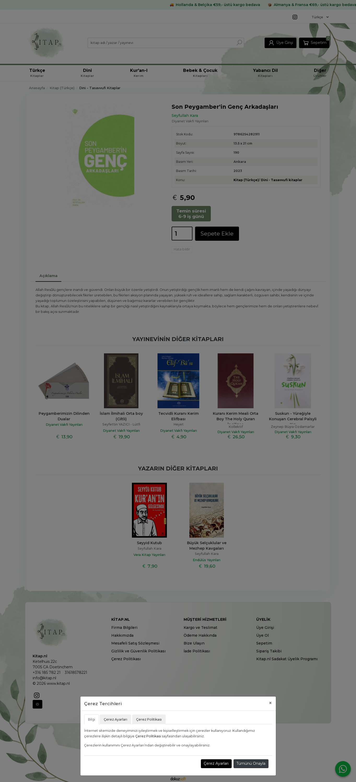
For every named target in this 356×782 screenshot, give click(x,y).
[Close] (270, 703)
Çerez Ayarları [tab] (115, 719)
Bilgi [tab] (91, 719)
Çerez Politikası (148, 736)
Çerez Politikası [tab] (149, 719)
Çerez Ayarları (216, 763)
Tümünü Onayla (250, 763)
